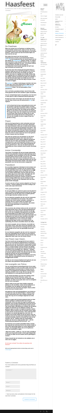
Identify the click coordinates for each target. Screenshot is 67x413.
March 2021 (44, 83)
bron (30, 100)
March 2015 (44, 201)
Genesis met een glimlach (59, 22)
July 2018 (43, 128)
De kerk (42, 226)
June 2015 (43, 197)
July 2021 (43, 78)
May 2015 (43, 199)
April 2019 (43, 107)
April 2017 (43, 144)
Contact (57, 41)
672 (6, 59)
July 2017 (43, 139)
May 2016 (43, 163)
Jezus (56, 19)
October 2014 (44, 219)
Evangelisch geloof (59, 29)
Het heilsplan (44, 238)
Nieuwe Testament (59, 33)
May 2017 (43, 142)
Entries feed (44, 273)
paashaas (9, 83)
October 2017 (44, 134)
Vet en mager (44, 16)
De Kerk (57, 27)
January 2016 (44, 175)
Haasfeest (43, 25)
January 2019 (44, 113)
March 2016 (44, 168)
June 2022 (43, 72)
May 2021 (43, 80)
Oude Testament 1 (59, 35)
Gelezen (57, 31)
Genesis (42, 235)
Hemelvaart (43, 22)
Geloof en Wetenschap (58, 25)
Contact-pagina (8, 349)
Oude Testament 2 (59, 37)
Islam (42, 240)
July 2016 (43, 161)
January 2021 (44, 89)
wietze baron (10, 8)
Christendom (44, 224)
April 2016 (43, 166)
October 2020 (44, 100)
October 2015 (44, 185)
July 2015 (43, 194)
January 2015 (44, 208)
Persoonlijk (57, 17)
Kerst (42, 245)
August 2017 (44, 137)
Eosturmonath (17, 60)
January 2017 (44, 150)
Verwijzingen (58, 39)
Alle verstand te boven (43, 56)
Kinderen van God (59, 14)
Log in (42, 271)
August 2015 (44, 192)
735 (9, 59)
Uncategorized (25, 8)
